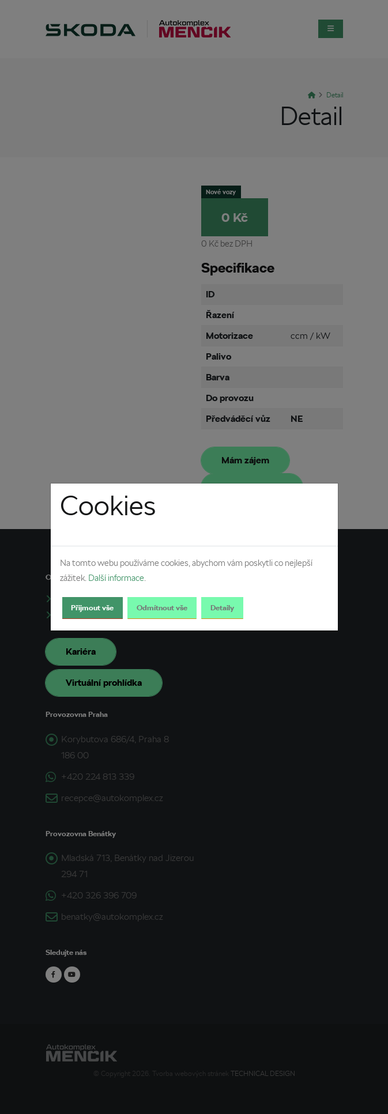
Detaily (222, 607)
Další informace (116, 578)
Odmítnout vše (162, 607)
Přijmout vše (92, 607)
